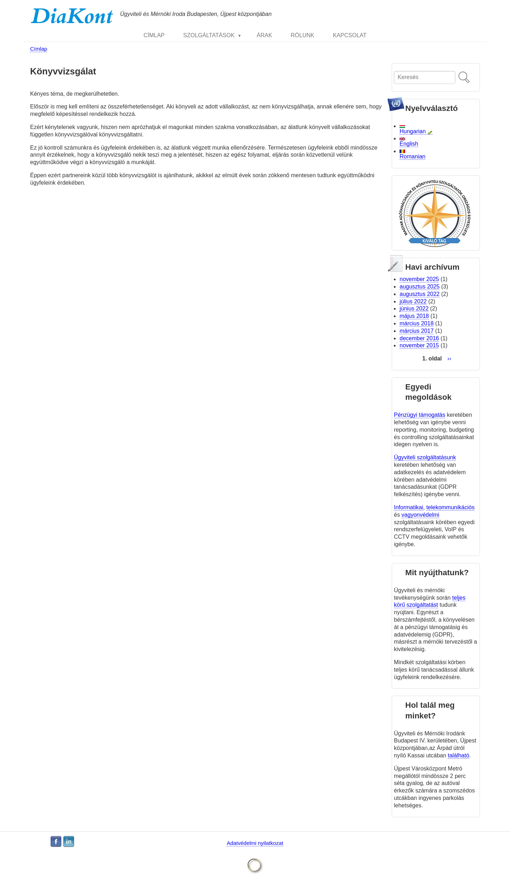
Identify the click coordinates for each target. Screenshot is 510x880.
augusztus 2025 (420, 287)
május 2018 (414, 316)
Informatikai (408, 507)
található (458, 755)
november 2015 (419, 345)
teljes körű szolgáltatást (429, 601)
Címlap (38, 49)
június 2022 (414, 309)
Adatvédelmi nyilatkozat (255, 843)
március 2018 (417, 323)
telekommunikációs (450, 507)
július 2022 (413, 301)
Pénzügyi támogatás (419, 415)
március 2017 (417, 331)
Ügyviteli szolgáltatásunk (425, 457)
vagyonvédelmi (421, 515)
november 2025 (419, 279)
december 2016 (419, 338)
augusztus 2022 (420, 294)
